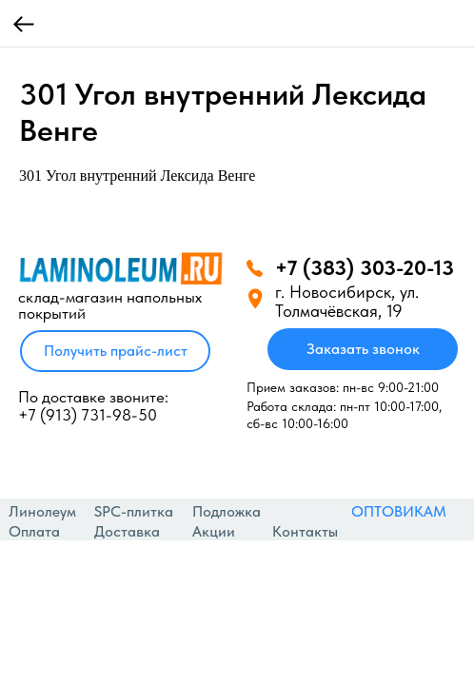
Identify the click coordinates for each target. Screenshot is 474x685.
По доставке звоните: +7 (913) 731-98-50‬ (93, 405)
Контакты (305, 531)
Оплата (34, 531)
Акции (213, 531)
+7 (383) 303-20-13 (364, 267)
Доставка (127, 531)
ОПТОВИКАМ (398, 511)
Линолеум (42, 511)
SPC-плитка (133, 511)
